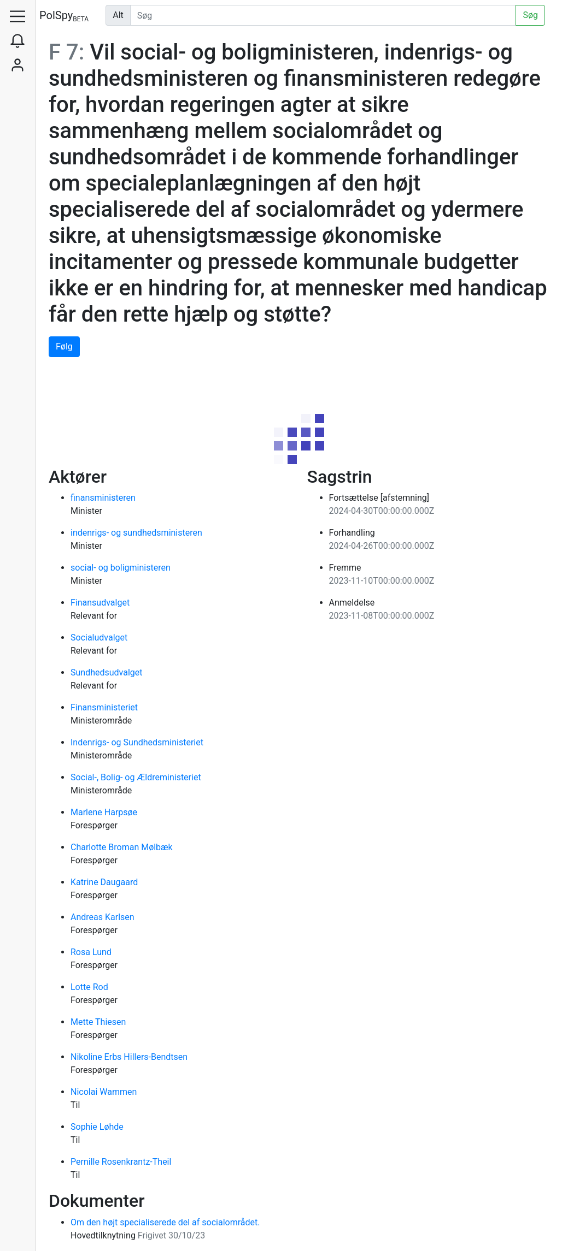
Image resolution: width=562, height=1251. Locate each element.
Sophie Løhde (97, 1127)
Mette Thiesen (98, 1022)
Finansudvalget (100, 602)
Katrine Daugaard (104, 882)
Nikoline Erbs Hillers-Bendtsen (129, 1057)
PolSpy (64, 16)
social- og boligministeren (121, 567)
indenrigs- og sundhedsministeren (136, 532)
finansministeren (103, 498)
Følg (64, 346)
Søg (530, 15)
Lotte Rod (89, 987)
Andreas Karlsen (102, 917)
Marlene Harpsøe (104, 812)
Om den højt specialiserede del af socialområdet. (165, 1222)
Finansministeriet (104, 707)
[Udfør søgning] (323, 15)
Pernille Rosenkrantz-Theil (121, 1162)
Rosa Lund (91, 952)
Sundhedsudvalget (107, 672)
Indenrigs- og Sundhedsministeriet (137, 742)
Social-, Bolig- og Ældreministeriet (136, 777)
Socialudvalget (99, 637)
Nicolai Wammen (104, 1092)
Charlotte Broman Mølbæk (122, 847)
